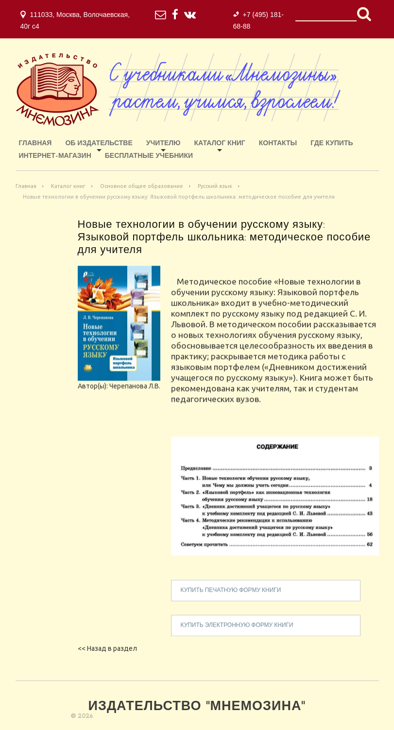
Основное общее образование (141, 186)
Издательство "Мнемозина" (197, 706)
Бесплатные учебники (149, 156)
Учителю (163, 143)
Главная (35, 143)
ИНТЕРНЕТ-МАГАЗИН (55, 156)
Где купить (331, 143)
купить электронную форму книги (237, 634)
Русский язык (215, 186)
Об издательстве (98, 143)
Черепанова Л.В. (134, 395)
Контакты (278, 143)
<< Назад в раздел (107, 648)
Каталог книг (219, 143)
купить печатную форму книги (231, 599)
